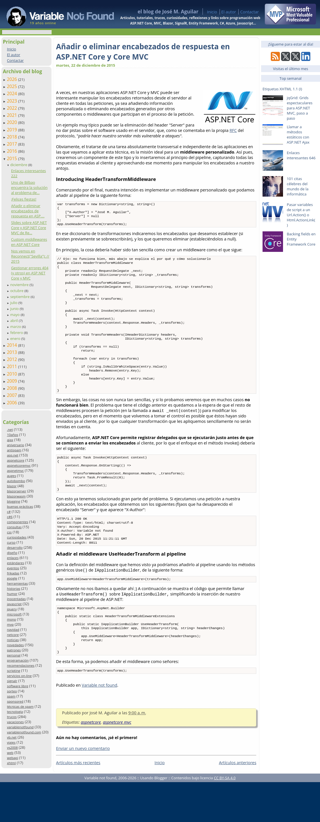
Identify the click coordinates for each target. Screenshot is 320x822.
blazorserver (16, 491)
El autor (228, 12)
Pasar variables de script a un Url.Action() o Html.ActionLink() (301, 215)
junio (15, 308)
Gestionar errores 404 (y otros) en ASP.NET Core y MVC (29, 273)
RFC (233, 130)
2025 (12, 86)
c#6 (10, 517)
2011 (12, 366)
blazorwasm (16, 496)
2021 (12, 115)
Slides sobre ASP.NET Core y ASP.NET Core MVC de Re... (29, 227)
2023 (12, 101)
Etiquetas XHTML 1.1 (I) (282, 88)
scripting (13, 670)
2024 (12, 93)
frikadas (13, 573)
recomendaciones (20, 665)
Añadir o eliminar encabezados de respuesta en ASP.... (27, 211)
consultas (14, 527)
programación (17, 660)
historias (13, 588)
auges (11, 476)
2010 (12, 374)
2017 (12, 144)
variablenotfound (20, 727)
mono (11, 619)
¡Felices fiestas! (23, 199)
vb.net (11, 737)
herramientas (17, 583)
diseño (12, 552)
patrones (14, 650)
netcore (13, 635)
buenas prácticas (20, 506)
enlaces (12, 558)
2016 (12, 151)
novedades (15, 645)
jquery (11, 609)
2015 (12, 158)
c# (9, 511)
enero (15, 338)
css (9, 532)
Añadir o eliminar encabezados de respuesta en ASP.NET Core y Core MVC (143, 51)
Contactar (249, 12)
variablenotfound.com (24, 732)
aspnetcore (15, 460)
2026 (12, 79)
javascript (14, 604)
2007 (12, 395)
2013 (12, 352)
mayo (15, 314)
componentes (17, 522)
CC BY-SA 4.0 (225, 817)
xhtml (11, 763)
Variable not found (99, 725)
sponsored (15, 701)
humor (12, 593)
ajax (10, 440)
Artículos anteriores (237, 802)
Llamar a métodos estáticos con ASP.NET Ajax (298, 134)
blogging (13, 501)
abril (14, 320)
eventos (13, 568)
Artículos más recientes (78, 802)
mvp (10, 624)
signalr (12, 681)
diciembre (19, 164)
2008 (12, 388)
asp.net (12, 455)
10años (12, 435)
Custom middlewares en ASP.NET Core (29, 242)
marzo (16, 326)
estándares (15, 563)
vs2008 (12, 747)
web (10, 752)
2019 (12, 130)
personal (13, 655)
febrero (17, 332)
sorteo (12, 691)
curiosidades (16, 537)
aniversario (15, 445)
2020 (12, 122)
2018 (12, 137)
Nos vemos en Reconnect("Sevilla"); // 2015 (30, 256)
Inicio (212, 12)
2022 (12, 108)
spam (11, 696)
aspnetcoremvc (18, 465)
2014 (12, 345)
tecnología (15, 711)
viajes (11, 742)
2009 (12, 381)
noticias (13, 640)
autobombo (16, 481)
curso (11, 542)
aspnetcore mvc (117, 762)
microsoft (14, 614)
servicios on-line (19, 676)
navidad (13, 629)
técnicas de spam (20, 706)
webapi (12, 758)
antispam (14, 450)
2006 (12, 402)
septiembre (20, 296)
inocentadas (16, 599)
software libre (17, 686)
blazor (11, 486)
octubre (17, 290)
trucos (11, 717)
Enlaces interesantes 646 (301, 155)
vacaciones (15, 722)
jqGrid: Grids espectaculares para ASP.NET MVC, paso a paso (299, 108)
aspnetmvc (15, 470)
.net (10, 429)
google (12, 578)
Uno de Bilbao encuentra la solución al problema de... (29, 187)
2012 (12, 359)
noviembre (20, 284)
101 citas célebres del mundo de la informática (297, 186)
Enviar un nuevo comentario (83, 788)
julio (14, 302)
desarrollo (14, 547)
